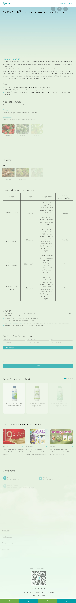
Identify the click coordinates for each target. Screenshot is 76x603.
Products (12, 16)
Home (5, 16)
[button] (65, 378)
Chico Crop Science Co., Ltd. (36, 592)
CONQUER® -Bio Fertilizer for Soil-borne (41, 16)
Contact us (47, 38)
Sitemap (33, 595)
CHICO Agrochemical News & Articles (22, 424)
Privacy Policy (41, 595)
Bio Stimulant (22, 16)
